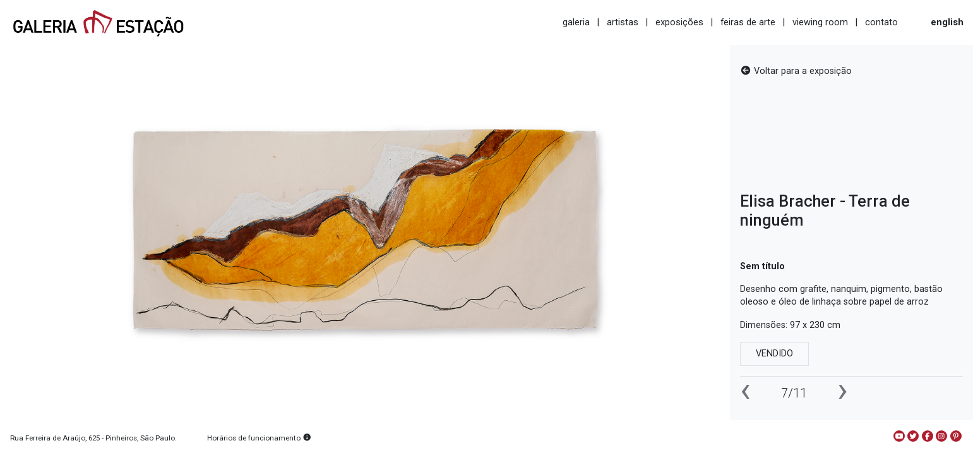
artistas (622, 22)
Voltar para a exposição (796, 71)
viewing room (820, 22)
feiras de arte (747, 22)
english (947, 22)
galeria (576, 22)
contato (881, 22)
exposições (679, 22)
